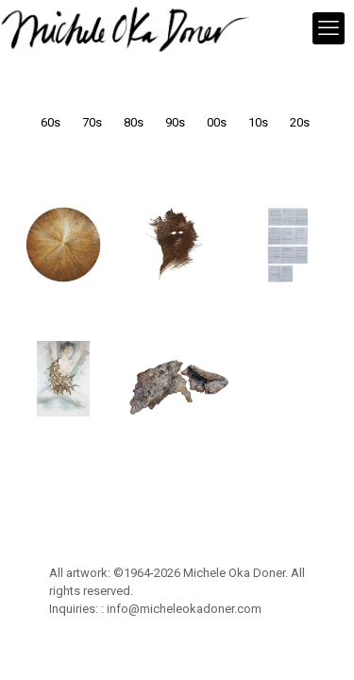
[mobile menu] (328, 28)
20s (300, 122)
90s (175, 122)
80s (133, 122)
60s (50, 122)
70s (92, 122)
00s (217, 122)
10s (258, 122)
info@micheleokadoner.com (184, 609)
